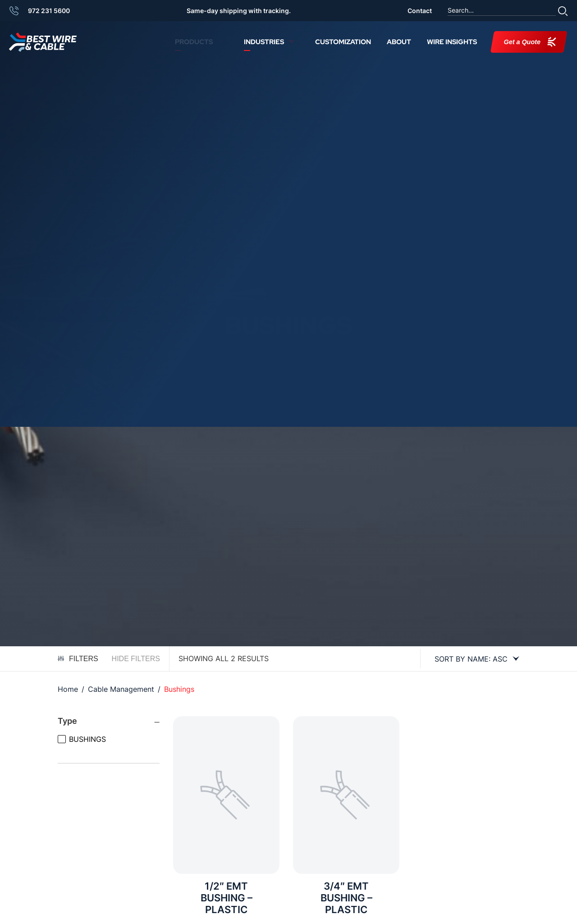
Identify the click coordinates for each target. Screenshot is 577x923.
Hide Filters (136, 659)
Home (68, 689)
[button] (563, 11)
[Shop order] (473, 659)
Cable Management (121, 689)
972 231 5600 (49, 10)
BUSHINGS (87, 739)
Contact (420, 10)
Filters (78, 659)
